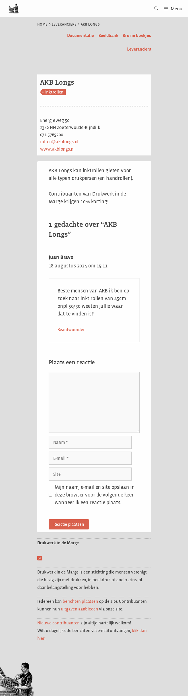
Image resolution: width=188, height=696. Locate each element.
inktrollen (54, 92)
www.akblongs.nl (57, 149)
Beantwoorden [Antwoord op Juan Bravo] (71, 329)
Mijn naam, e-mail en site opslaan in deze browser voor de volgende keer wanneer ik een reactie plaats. (95, 494)
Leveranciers (64, 24)
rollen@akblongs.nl (59, 141)
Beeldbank (108, 35)
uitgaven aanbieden (79, 608)
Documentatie (80, 35)
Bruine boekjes (137, 35)
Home (42, 24)
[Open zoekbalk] (154, 8)
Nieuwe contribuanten (58, 622)
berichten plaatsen (80, 601)
